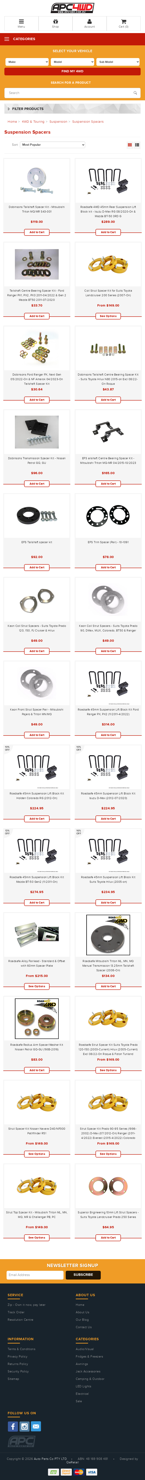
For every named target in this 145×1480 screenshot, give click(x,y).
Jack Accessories (88, 1371)
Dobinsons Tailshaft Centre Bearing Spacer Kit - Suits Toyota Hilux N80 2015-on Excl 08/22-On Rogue (108, 379)
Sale (79, 1401)
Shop (55, 23)
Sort (15, 145)
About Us (82, 1312)
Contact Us (84, 1327)
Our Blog (82, 1320)
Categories (24, 39)
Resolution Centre (21, 1320)
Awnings (82, 1364)
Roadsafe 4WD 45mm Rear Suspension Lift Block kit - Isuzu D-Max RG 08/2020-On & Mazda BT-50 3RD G (108, 211)
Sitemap (13, 1379)
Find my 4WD (72, 71)
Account (89, 23)
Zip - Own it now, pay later (27, 1305)
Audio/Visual (85, 1349)
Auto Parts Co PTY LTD (50, 1459)
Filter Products (28, 109)
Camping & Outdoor (90, 1379)
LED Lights (83, 1386)
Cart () (124, 23)
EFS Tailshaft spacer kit (36, 542)
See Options (108, 316)
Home (80, 1305)
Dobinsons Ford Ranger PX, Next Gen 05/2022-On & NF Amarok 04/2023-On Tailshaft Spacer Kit (37, 379)
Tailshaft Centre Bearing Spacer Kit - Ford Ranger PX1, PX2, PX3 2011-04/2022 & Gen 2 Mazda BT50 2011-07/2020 (36, 295)
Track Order (16, 1312)
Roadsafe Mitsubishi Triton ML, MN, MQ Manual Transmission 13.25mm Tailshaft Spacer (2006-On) (108, 965)
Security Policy (18, 1371)
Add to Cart (37, 232)
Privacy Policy (17, 1356)
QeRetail (72, 1462)
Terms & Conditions (21, 1349)
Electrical (82, 1394)
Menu (21, 23)
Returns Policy (18, 1364)
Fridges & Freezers (89, 1356)
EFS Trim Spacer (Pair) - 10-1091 (108, 542)
